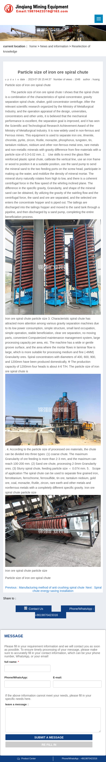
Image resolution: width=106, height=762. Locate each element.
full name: (11, 661)
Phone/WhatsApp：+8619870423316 (79, 758)
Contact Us (33, 608)
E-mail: (57, 677)
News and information (54, 46)
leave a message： (17, 704)
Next (67, 589)
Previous (45, 587)
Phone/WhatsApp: (16, 677)
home (33, 46)
